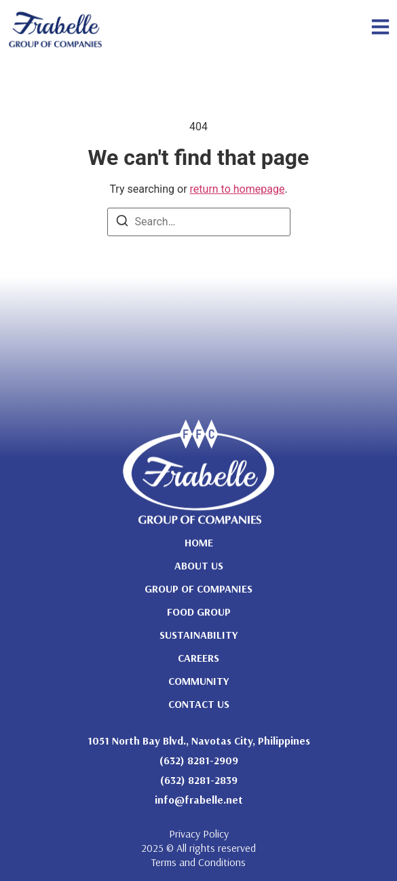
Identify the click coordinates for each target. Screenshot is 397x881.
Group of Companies (198, 588)
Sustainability (198, 634)
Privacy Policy (199, 833)
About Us (198, 565)
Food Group (199, 611)
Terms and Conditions (198, 862)
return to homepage (237, 189)
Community (198, 681)
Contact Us (198, 704)
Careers (198, 657)
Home (199, 542)
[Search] (122, 223)
